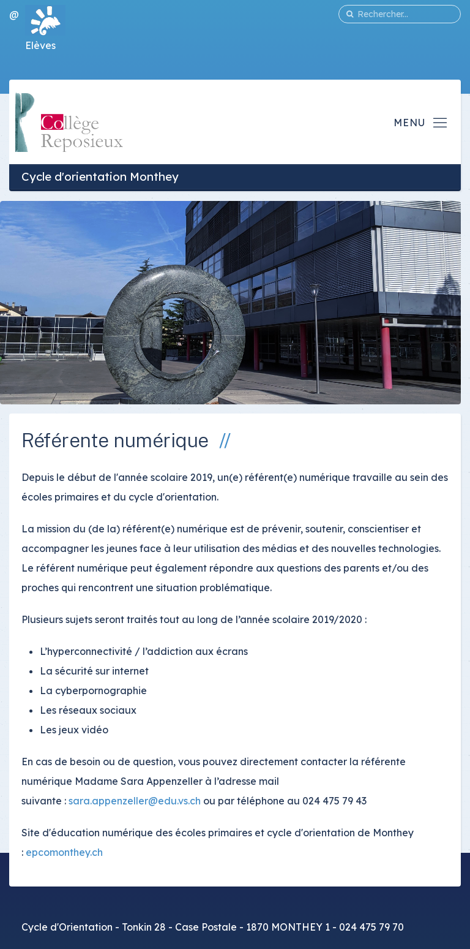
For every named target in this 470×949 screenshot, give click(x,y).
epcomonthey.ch (63, 852)
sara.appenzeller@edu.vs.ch (135, 801)
